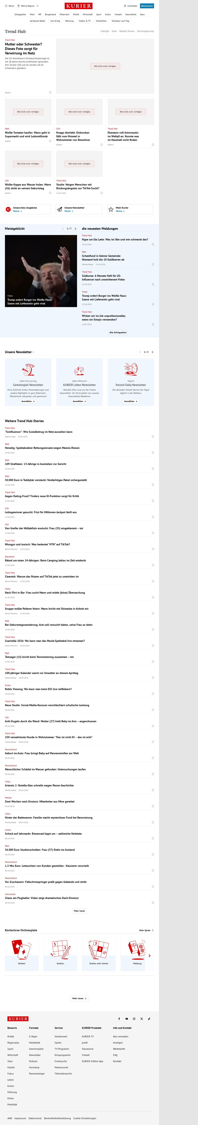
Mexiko (8, 797)
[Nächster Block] (75, 228)
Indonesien (10, 894)
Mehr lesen (79, 910)
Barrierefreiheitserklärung (57, 1118)
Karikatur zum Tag (120, 20)
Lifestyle (104, 31)
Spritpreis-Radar (37, 20)
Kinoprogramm (63, 1055)
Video (10, 295)
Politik (76, 14)
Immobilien (101, 20)
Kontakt (117, 1061)
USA (58, 128)
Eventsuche (61, 1061)
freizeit (11, 1067)
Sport (98, 14)
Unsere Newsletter (18, 352)
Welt (7, 128)
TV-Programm (62, 1048)
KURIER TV (88, 1036)
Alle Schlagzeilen (118, 332)
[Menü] (9, 5)
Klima (10, 1098)
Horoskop (34, 1067)
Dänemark (9, 556)
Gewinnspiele (36, 1048)
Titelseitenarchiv (63, 1073)
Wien (32, 14)
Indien (8, 830)
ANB (9, 1118)
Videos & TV (85, 20)
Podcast (33, 1061)
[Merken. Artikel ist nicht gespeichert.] (50, 92)
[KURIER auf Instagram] (134, 1018)
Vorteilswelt (61, 1036)
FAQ (115, 1055)
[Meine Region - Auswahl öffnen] (37, 6)
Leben (10, 1079)
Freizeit (118, 14)
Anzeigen (118, 1042)
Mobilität (12, 1104)
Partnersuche (61, 1067)
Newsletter (35, 1055)
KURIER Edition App (92, 1061)
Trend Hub (10, 40)
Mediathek (34, 1042)
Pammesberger (37, 1073)
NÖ (39, 14)
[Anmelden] (131, 6)
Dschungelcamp (145, 31)
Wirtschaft (88, 14)
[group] (41, 271)
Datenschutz (35, 1118)
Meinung (69, 20)
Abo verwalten (120, 1036)
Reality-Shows (127, 31)
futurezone (87, 1048)
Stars (142, 14)
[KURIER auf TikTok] (149, 1018)
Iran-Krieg (55, 20)
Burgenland (50, 14)
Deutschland (11, 749)
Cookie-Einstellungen (84, 1118)
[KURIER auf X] (141, 1018)
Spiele (58, 1042)
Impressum (20, 1118)
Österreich (64, 14)
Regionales (13, 1042)
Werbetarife (119, 1048)
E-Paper (33, 1036)
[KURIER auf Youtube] (126, 1018)
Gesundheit (130, 14)
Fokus (10, 1073)
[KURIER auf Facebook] (119, 1018)
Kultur (108, 14)
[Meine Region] (26, 5)
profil (85, 1042)
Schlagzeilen (20, 14)
